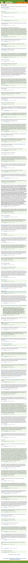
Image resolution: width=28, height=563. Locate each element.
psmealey (5, 424)
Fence (5, 544)
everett (5, 441)
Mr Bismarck (6, 150)
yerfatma (5, 167)
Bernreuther (6, 36)
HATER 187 (6, 437)
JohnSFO (5, 161)
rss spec (24, 558)
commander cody (6, 121)
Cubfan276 (5, 57)
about (18, 2)
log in (16, 554)
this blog (5, 509)
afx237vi (5, 324)
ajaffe (5, 154)
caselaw (5, 281)
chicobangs (6, 85)
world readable (17, 559)
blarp (5, 235)
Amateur (5, 377)
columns (17, 558)
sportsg (5, 394)
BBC (8, 59)
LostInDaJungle (6, 131)
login (20, 2)
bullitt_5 (5, 25)
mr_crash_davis (6, 12)
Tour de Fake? (3, 6)
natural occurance (3, 515)
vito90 (5, 104)
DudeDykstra (6, 100)
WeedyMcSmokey (6, 110)
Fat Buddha (6, 329)
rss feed (20, 558)
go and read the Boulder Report (14, 379)
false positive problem (18, 375)
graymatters (6, 277)
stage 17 (8, 7)
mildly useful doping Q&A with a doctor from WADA (11, 305)
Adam (5, 480)
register (19, 554)
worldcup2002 (6, 171)
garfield (5, 264)
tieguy (5, 315)
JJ (4, 76)
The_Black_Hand (6, 493)
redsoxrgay (6, 516)
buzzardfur (5, 520)
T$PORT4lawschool (7, 20)
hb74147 (5, 41)
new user (25, 2)
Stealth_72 (5, 141)
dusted (5, 16)
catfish (5, 268)
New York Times (5, 542)
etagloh (5, 222)
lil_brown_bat (6, 345)
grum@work (6, 288)
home (5, 558)
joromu (5, 182)
